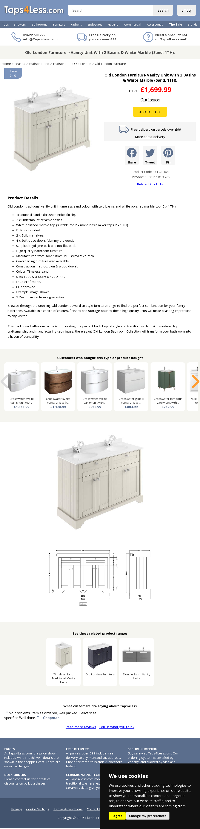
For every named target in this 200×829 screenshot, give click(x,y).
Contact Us (95, 810)
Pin (168, 155)
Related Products (150, 185)
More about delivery (150, 137)
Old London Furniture (110, 64)
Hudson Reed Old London (72, 64)
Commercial (132, 25)
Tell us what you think (116, 727)
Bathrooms (39, 25)
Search (162, 10)
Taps (5, 25)
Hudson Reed (39, 64)
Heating (113, 25)
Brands (192, 25)
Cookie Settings (37, 810)
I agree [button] (117, 816)
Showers (20, 25)
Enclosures (95, 25)
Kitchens (76, 25)
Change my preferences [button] (147, 816)
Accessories (155, 25)
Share (132, 155)
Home (6, 64)
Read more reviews (81, 727)
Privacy (16, 810)
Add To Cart (150, 112)
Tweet (150, 155)
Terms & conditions (68, 810)
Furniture (59, 25)
